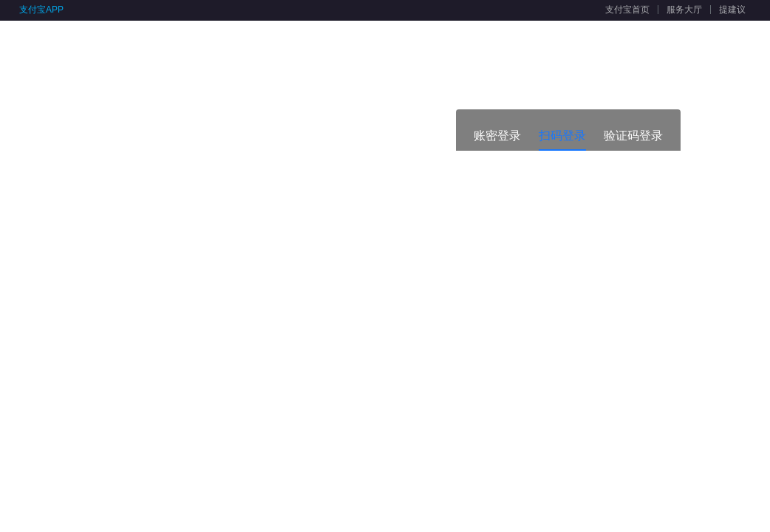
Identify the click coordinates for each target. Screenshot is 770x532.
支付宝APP (41, 9)
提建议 (732, 9)
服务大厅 (684, 9)
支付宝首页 (627, 9)
